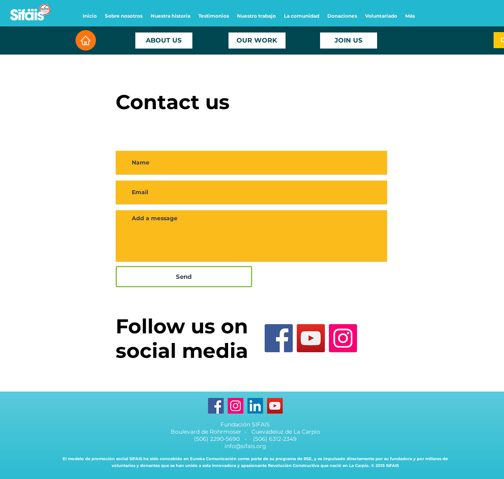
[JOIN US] (348, 40)
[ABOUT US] (163, 40)
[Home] (85, 40)
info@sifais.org (245, 446)
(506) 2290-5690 (217, 438)
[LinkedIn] (255, 406)
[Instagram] (343, 338)
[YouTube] (311, 338)
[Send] (184, 276)
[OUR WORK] (257, 40)
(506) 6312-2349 (275, 438)
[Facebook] (279, 338)
